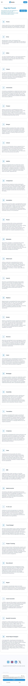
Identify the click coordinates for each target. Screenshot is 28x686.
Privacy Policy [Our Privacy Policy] (6, 672)
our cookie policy (20, 677)
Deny (20, 682)
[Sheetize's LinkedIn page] (16, 662)
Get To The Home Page (23, 11)
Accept (14, 679)
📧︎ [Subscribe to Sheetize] (8, 662)
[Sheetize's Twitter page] (20, 662)
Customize (8, 682)
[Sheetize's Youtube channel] (12, 662)
